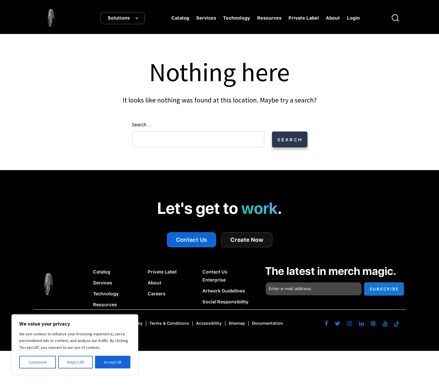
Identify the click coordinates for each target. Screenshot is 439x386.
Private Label (303, 18)
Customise (37, 362)
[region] (75, 344)
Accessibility (209, 323)
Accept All (112, 362)
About (333, 18)
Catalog (180, 18)
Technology (236, 18)
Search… (141, 124)
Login (353, 18)
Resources (269, 18)
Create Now (246, 239)
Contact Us (191, 239)
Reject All (75, 362)
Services (206, 18)
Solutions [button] (119, 18)
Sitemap (237, 323)
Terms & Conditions (169, 323)
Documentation (267, 323)
